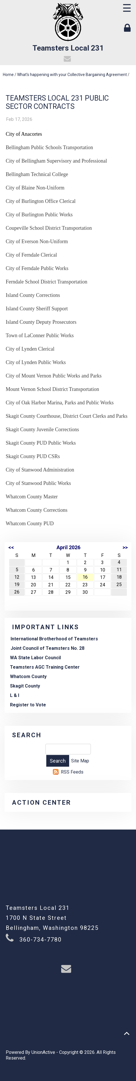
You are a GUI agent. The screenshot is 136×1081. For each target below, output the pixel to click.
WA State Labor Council (35, 657)
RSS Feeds (72, 772)
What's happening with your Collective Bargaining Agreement (72, 74)
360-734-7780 (40, 939)
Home (8, 74)
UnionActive (43, 1052)
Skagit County (25, 686)
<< (11, 547)
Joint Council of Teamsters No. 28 (47, 648)
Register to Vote (28, 705)
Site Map (80, 761)
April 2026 (68, 547)
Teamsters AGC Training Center (45, 667)
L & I (14, 695)
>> (125, 547)
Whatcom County (28, 676)
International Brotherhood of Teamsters (54, 639)
